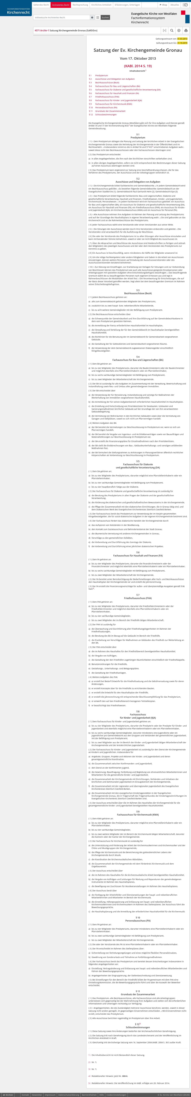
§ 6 (90, 93)
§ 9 (90, 104)
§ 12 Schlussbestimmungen (52, 98)
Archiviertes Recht (60, 4)
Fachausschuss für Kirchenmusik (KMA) (113, 104)
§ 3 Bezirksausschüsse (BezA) (53, 50)
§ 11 (91, 111)
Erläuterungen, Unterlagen (127, 4)
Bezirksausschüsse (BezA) (107, 82)
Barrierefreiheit (89, 1095)
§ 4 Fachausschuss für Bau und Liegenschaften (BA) (54, 56)
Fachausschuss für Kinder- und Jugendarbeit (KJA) (118, 100)
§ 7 (90, 96)
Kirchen (8, 1095)
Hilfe (101, 1095)
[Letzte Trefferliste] (97, 17)
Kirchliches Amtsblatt (101, 4)
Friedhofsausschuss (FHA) (107, 96)
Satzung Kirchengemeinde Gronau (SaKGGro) (66, 30)
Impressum (50, 1095)
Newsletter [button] (37, 1095)
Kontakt (25, 1095)
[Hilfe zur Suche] (92, 17)
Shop (163, 4)
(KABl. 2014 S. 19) (138, 66)
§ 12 (91, 114)
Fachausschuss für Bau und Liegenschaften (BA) (117, 86)
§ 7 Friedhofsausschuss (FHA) (53, 75)
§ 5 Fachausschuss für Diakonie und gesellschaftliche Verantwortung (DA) (57, 63)
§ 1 (90, 75)
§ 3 (90, 82)
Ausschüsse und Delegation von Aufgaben (115, 79)
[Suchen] (105, 17)
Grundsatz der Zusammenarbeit (110, 111)
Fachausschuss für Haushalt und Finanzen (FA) (117, 93)
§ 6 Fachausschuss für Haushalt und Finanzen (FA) (57, 69)
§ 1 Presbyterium (48, 39)
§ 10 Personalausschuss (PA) (53, 90)
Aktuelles (175, 4)
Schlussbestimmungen (106, 114)
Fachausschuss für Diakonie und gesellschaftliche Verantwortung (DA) (128, 89)
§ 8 (90, 100)
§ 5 (90, 89)
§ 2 (90, 79)
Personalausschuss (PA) (106, 107)
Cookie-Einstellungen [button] (116, 1095)
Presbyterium (101, 75)
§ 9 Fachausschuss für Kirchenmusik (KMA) (60, 86)
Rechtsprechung (80, 4)
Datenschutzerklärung (68, 1095)
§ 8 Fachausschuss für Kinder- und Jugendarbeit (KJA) (56, 80)
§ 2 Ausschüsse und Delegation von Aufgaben (56, 45)
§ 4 (90, 86)
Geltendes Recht (41, 4)
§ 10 (91, 107)
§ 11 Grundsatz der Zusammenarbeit (57, 94)
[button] (185, 5)
